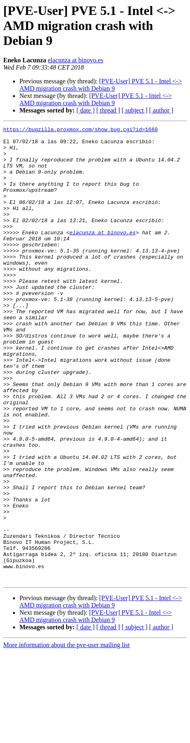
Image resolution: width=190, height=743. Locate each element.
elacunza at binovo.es (75, 60)
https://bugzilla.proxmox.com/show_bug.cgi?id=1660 (80, 130)
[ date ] (85, 110)
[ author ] (161, 110)
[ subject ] (135, 110)
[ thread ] (108, 110)
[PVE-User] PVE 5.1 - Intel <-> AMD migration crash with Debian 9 (100, 85)
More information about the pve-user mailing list (66, 735)
